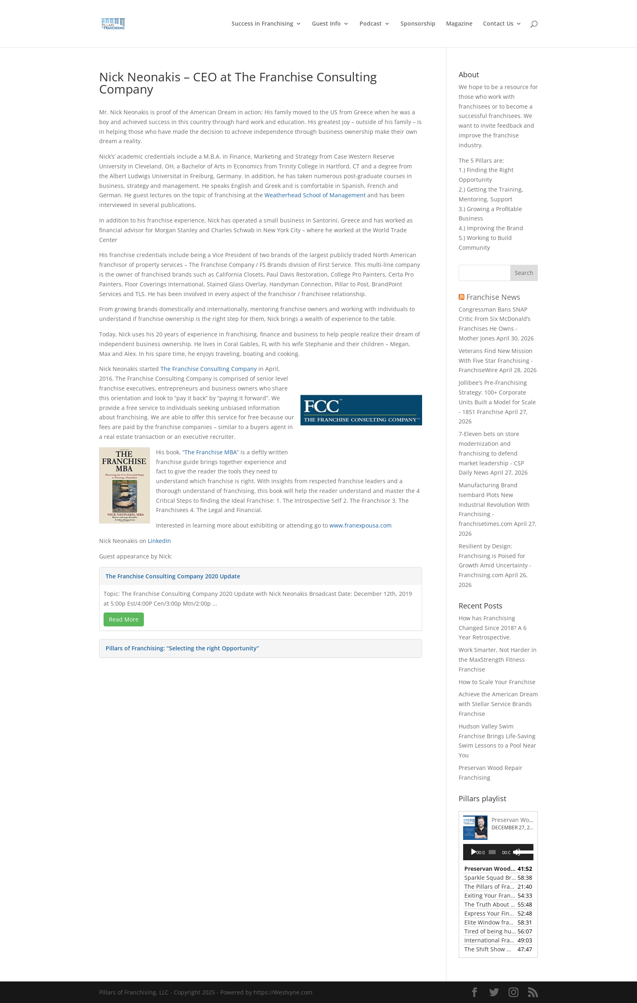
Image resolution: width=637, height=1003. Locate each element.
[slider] (492, 852)
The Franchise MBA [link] (210, 452)
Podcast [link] (371, 24)
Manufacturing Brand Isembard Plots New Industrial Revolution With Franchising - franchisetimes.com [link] (494, 504)
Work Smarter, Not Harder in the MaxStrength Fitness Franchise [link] (498, 659)
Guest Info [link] (326, 24)
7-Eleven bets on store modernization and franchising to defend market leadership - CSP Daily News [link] (491, 453)
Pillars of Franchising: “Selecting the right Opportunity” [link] (182, 648)
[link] (123, 23)
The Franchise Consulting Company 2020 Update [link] (173, 576)
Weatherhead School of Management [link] (315, 195)
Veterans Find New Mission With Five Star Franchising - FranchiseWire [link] (496, 360)
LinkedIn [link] (159, 541)
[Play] (474, 852)
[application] (498, 852)
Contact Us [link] (498, 24)
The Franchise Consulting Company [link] (208, 369)
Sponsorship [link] (418, 24)
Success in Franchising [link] (262, 24)
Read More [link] (124, 619)
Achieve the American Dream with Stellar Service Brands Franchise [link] (498, 703)
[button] (524, 273)
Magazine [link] (459, 24)
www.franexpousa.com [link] (360, 525)
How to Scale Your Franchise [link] (497, 682)
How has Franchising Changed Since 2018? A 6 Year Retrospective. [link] (492, 627)
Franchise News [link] (493, 297)
